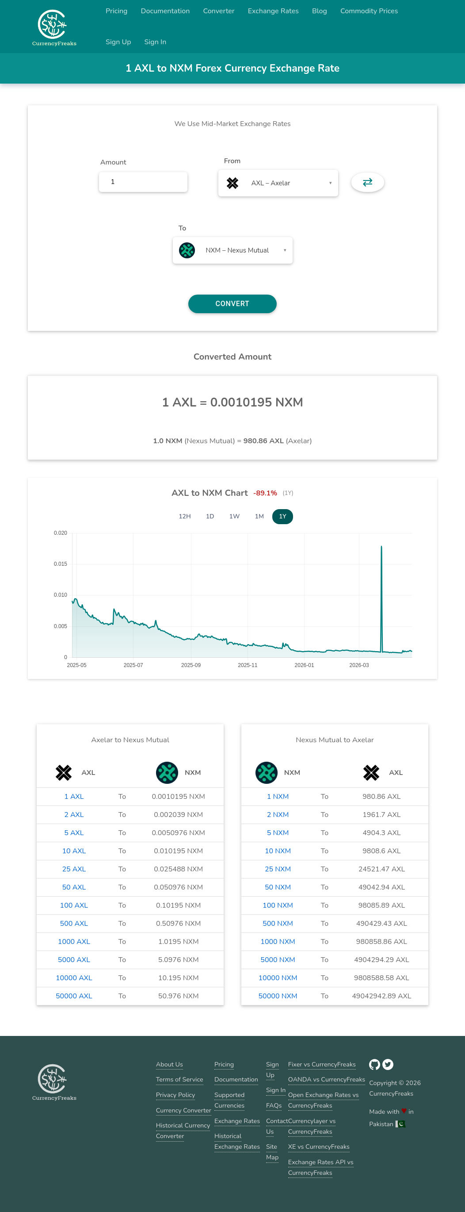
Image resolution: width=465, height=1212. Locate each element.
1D (210, 516)
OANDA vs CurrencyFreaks (326, 1079)
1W (234, 516)
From (232, 161)
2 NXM (278, 815)
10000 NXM (278, 978)
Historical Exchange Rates (237, 1141)
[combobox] (278, 183)
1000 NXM (277, 942)
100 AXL (74, 905)
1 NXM (278, 797)
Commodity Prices (369, 11)
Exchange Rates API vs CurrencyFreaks (321, 1167)
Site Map (272, 1152)
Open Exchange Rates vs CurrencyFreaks (323, 1100)
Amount (113, 162)
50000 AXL (74, 996)
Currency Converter (183, 1110)
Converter (218, 11)
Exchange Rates (273, 11)
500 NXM (278, 923)
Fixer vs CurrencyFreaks (322, 1064)
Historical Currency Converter (183, 1130)
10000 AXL (74, 978)
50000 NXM (278, 996)
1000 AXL (74, 942)
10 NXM (278, 851)
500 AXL (74, 923)
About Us (169, 1064)
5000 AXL (74, 960)
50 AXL (74, 887)
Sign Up (118, 42)
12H (185, 516)
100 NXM (278, 905)
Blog (319, 11)
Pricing (117, 11)
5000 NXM (277, 960)
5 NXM (278, 833)
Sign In (156, 42)
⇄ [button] (367, 182)
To (183, 228)
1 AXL (74, 797)
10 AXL (74, 851)
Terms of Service (179, 1079)
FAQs (274, 1105)
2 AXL (74, 815)
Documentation (165, 11)
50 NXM (278, 887)
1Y (282, 516)
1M (259, 516)
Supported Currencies (229, 1100)
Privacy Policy (175, 1094)
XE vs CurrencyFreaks (319, 1146)
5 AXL (74, 833)
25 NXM (278, 869)
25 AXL (74, 869)
